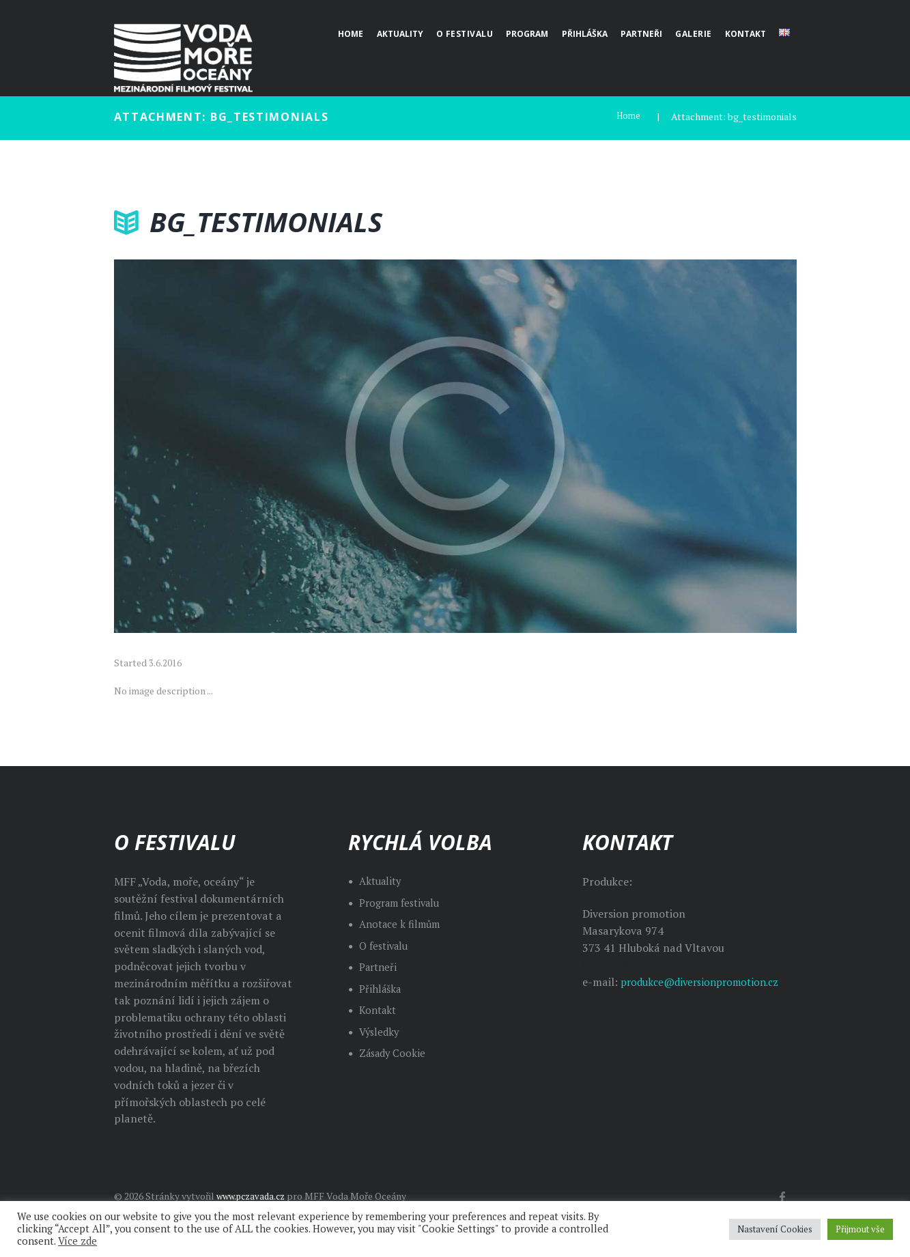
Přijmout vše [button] (860, 1229)
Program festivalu (404, 901)
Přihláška (382, 987)
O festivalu (386, 944)
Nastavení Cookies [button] (774, 1229)
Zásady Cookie (394, 1052)
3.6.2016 (165, 662)
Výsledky (380, 1031)
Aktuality (382, 880)
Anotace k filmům (403, 923)
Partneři (380, 966)
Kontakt (379, 1009)
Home (627, 116)
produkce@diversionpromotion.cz (706, 981)
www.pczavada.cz (254, 1195)
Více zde (77, 1240)
